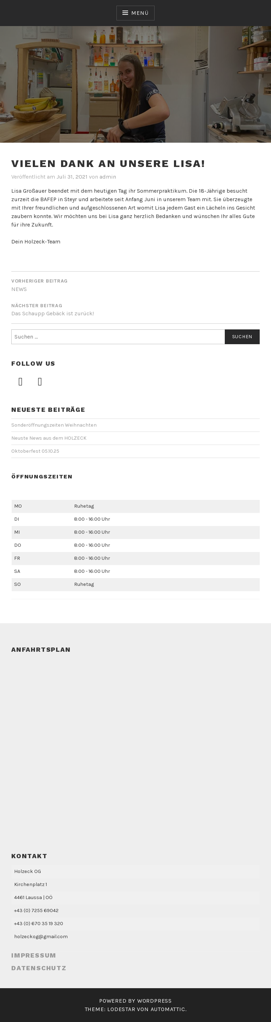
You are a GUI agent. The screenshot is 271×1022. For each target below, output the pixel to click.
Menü (139, 13)
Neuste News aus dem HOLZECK (48, 438)
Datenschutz (39, 968)
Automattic (168, 1009)
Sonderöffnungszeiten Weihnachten (54, 425)
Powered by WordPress (135, 1000)
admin (108, 176)
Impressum (33, 955)
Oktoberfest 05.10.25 (35, 451)
